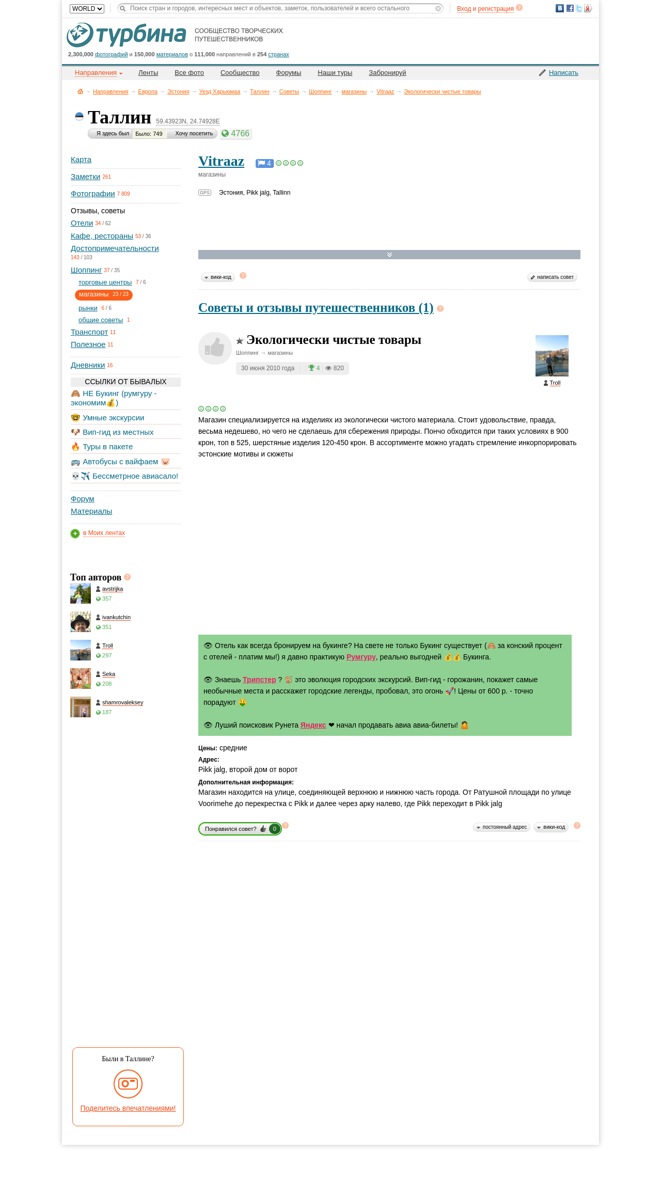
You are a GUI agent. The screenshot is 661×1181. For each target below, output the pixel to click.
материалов (172, 54)
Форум (83, 498)
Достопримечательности (115, 248)
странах (278, 54)
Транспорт (89, 331)
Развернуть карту (389, 255)
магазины (354, 91)
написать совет (555, 277)
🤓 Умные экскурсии (107, 417)
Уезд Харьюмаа (220, 91)
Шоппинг (320, 91)
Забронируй (387, 72)
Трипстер (259, 679)
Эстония (178, 91)
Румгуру (361, 657)
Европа (148, 91)
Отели (82, 222)
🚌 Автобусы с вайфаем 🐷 (120, 461)
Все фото (189, 72)
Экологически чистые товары (442, 91)
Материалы (91, 511)
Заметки (85, 176)
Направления (111, 91)
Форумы (289, 72)
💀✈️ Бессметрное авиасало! (124, 475)
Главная (80, 91)
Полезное (88, 344)
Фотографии (93, 193)
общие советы (100, 320)
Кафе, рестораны (102, 235)
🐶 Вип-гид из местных (112, 432)
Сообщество (240, 72)
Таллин (259, 91)
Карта (81, 159)
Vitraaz (385, 91)
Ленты (148, 72)
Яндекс (313, 725)
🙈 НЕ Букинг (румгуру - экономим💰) (114, 398)
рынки (88, 308)
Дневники (88, 364)
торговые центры (105, 282)
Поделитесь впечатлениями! (128, 1108)
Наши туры (335, 72)
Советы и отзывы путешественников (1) (316, 307)
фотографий (111, 54)
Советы (289, 91)
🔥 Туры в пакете (102, 446)
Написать (563, 72)
